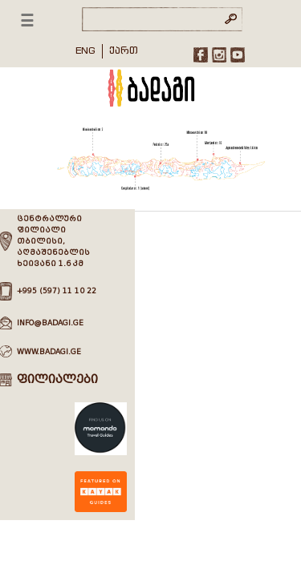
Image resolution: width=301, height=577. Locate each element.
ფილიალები (57, 379)
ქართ (123, 50)
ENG (85, 50)
